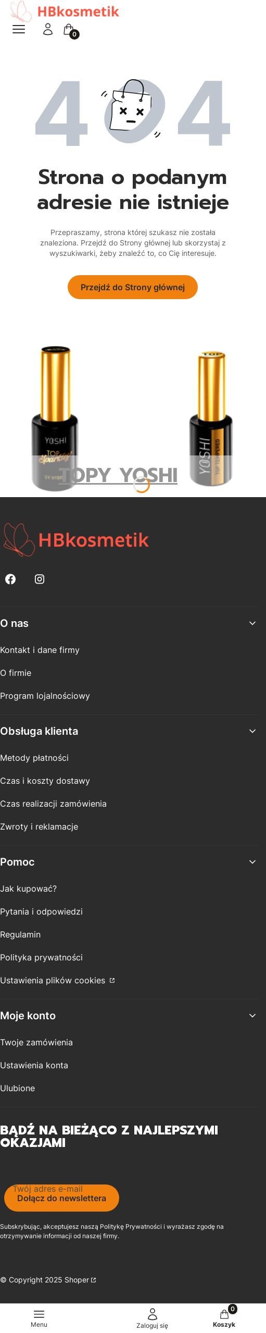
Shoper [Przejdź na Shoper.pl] (77, 1279)
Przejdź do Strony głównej (133, 287)
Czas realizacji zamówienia (53, 803)
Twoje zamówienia (36, 1042)
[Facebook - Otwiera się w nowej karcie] (10, 579)
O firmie (15, 673)
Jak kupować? (28, 888)
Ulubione (17, 1088)
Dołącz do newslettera (61, 1198)
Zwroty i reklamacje (39, 826)
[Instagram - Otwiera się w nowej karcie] (39, 579)
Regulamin (20, 934)
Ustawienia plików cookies (54, 980)
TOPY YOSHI (118, 475)
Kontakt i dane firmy (40, 650)
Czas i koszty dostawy (45, 780)
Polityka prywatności (41, 957)
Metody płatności (34, 757)
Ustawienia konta (34, 1065)
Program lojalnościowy (45, 695)
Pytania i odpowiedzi (41, 911)
